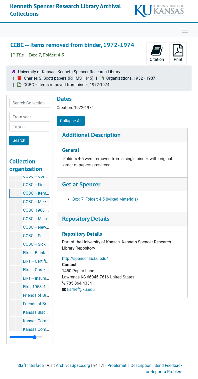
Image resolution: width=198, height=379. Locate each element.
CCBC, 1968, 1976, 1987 (45, 210)
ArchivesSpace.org (73, 365)
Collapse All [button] (71, 120)
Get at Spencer (81, 184)
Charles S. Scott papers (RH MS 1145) (59, 78)
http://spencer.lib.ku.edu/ (85, 258)
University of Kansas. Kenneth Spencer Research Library (69, 71)
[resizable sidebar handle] (26, 337)
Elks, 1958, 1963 (38, 286)
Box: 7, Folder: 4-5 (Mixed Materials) (105, 199)
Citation (157, 53)
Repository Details (85, 219)
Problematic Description (129, 365)
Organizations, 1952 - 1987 (130, 78)
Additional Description (91, 135)
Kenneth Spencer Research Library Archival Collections (65, 10)
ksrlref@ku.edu (81, 289)
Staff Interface (30, 365)
